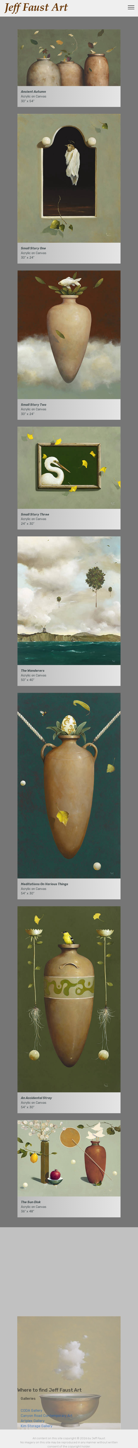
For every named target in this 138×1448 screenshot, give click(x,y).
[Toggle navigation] (131, 7)
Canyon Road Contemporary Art (46, 1422)
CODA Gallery (31, 1417)
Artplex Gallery (33, 1427)
